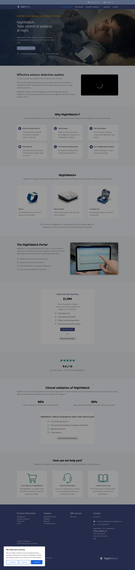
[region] (24, 556)
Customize (12, 562)
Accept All (37, 562)
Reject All (24, 562)
